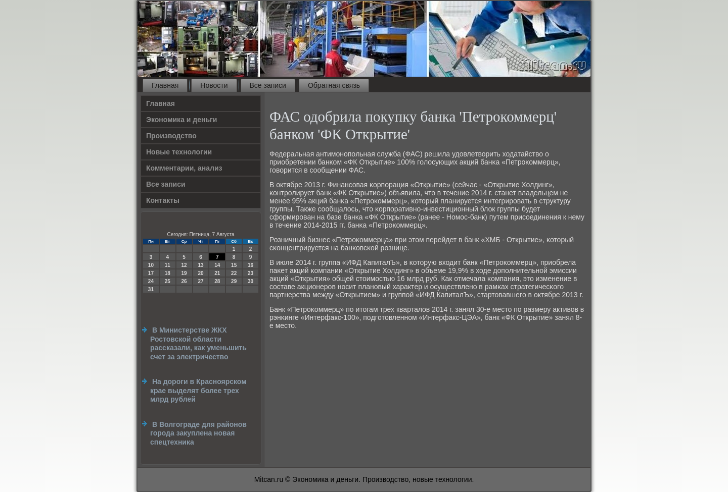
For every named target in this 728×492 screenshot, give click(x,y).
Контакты (162, 200)
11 (167, 265)
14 (217, 265)
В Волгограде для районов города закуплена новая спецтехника (198, 433)
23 (250, 273)
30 (250, 281)
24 (151, 281)
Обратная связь (334, 85)
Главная (165, 85)
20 (200, 273)
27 (200, 281)
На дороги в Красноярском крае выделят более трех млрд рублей (198, 390)
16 (250, 265)
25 (167, 281)
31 (151, 289)
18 (167, 273)
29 (234, 281)
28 (217, 281)
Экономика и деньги (181, 120)
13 (200, 265)
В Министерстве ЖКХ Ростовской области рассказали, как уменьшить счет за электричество (198, 343)
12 (184, 265)
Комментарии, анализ (184, 168)
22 (234, 273)
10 (151, 265)
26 (184, 281)
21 (217, 273)
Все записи (268, 85)
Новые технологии (179, 152)
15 (234, 265)
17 (151, 273)
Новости (214, 85)
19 (184, 273)
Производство (171, 136)
